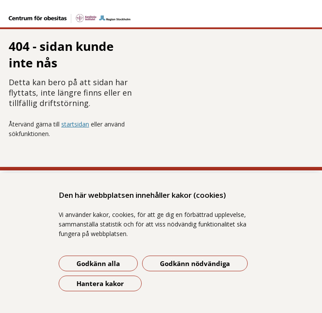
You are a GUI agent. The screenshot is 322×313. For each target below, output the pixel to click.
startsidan (75, 97)
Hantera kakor (100, 283)
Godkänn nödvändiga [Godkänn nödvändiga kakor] (195, 263)
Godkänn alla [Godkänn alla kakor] (98, 263)
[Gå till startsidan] (161, 12)
